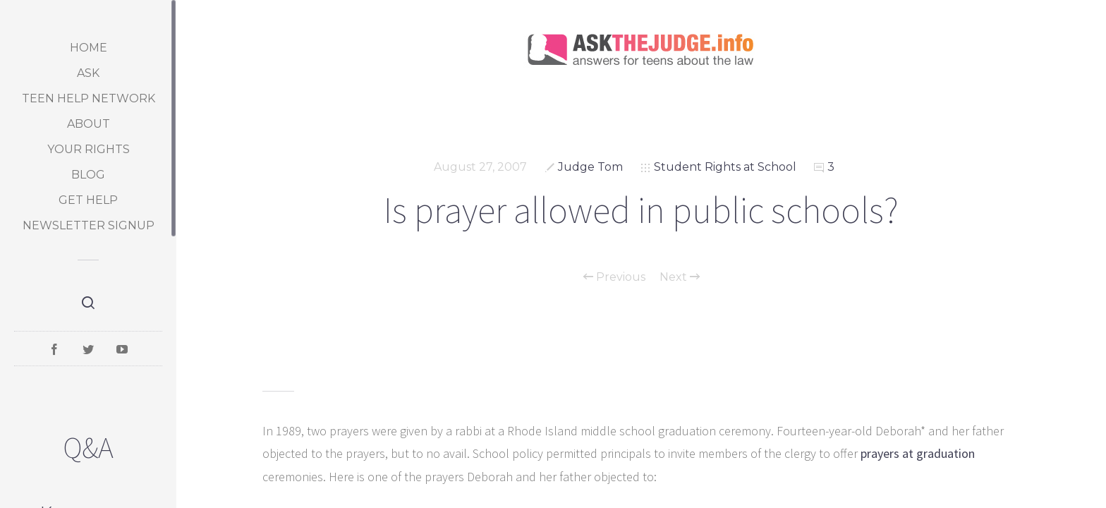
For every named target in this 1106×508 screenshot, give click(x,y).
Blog (88, 174)
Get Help (88, 200)
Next (680, 277)
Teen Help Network (88, 98)
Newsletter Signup (88, 225)
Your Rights (88, 149)
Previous (614, 277)
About (88, 124)
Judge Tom (590, 167)
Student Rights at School (725, 167)
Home (88, 47)
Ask (88, 73)
